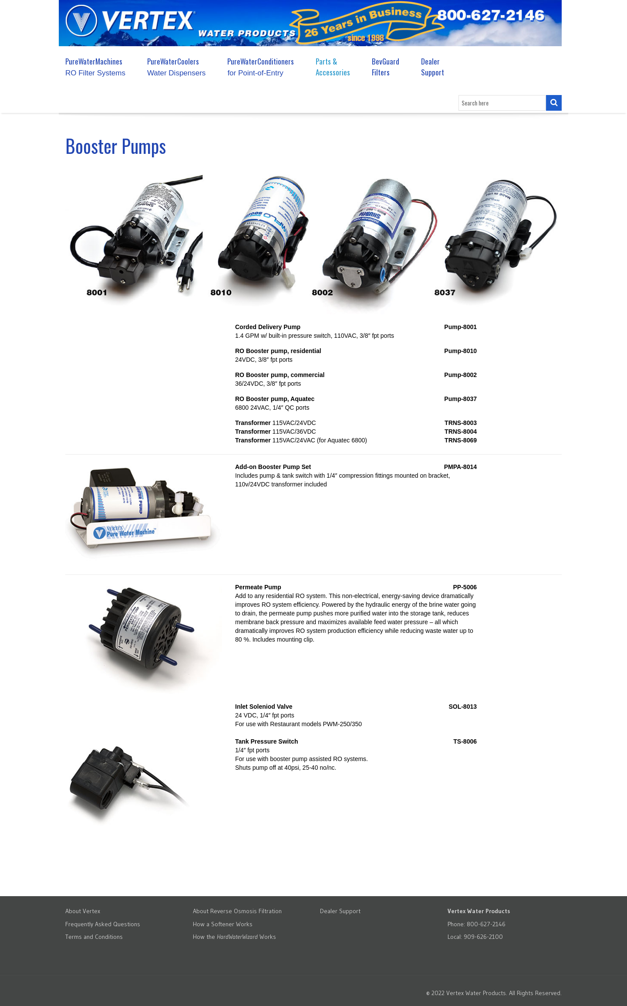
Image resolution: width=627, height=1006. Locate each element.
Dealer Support (432, 67)
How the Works (234, 937)
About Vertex (82, 911)
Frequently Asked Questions (102, 924)
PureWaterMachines (95, 66)
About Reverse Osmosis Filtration (237, 911)
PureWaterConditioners (260, 66)
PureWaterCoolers (176, 66)
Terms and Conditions (94, 937)
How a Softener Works (223, 924)
